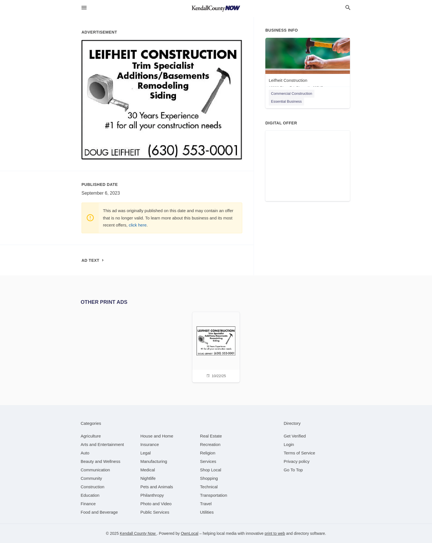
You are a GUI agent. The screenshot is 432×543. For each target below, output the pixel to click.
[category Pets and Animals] (156, 486)
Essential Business (286, 101)
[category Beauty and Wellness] (100, 461)
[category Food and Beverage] (99, 512)
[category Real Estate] (211, 436)
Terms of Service (299, 452)
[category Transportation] (213, 495)
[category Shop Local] (210, 469)
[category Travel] (205, 503)
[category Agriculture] (91, 436)
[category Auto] (85, 452)
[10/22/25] (216, 346)
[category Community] (91, 478)
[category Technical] (209, 486)
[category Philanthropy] (152, 495)
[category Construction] (92, 486)
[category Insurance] (149, 444)
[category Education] (90, 495)
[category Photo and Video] (156, 503)
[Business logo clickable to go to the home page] (216, 8)
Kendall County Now (138, 533)
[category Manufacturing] (153, 461)
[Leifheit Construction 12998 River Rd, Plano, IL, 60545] (308, 65)
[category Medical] (147, 469)
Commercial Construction (291, 93)
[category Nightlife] (148, 478)
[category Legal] (145, 452)
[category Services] (208, 461)
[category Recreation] (210, 444)
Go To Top (293, 469)
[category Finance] (88, 503)
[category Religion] (207, 452)
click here (137, 225)
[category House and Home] (156, 436)
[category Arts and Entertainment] (102, 444)
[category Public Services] (154, 512)
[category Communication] (95, 469)
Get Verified (295, 436)
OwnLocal (189, 533)
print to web (275, 533)
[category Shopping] (209, 478)
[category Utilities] (206, 512)
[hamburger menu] (84, 7)
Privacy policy (297, 461)
